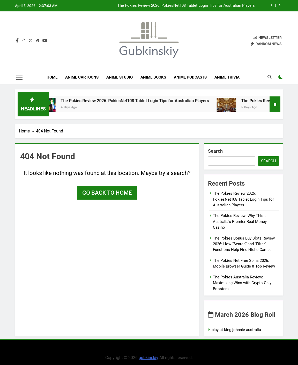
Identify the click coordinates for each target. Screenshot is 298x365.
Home (52, 77)
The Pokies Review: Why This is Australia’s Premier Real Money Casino (240, 221)
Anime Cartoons (82, 77)
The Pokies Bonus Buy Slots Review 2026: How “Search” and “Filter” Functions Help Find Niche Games (244, 244)
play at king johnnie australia (236, 329)
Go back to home (107, 192)
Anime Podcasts (190, 77)
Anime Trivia (227, 77)
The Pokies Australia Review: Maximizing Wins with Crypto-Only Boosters (242, 283)
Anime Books (153, 77)
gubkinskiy (148, 357)
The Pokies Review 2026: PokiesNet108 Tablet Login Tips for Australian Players (186, 6)
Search (215, 151)
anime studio (119, 77)
